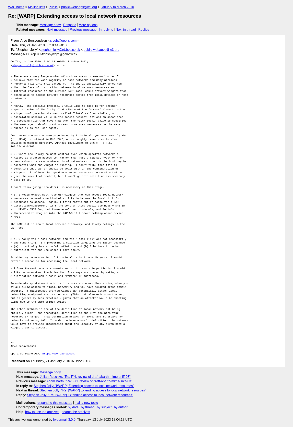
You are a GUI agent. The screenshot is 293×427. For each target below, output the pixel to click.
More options (88, 25)
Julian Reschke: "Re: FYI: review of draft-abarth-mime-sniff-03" (85, 376)
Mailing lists (36, 7)
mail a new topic (86, 402)
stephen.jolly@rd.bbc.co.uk (60, 49)
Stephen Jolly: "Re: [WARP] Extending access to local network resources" (93, 390)
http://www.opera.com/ (59, 354)
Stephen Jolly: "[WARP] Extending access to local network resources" (84, 386)
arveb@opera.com (63, 40)
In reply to (106, 29)
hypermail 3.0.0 (64, 419)
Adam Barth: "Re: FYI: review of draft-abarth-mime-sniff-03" (89, 381)
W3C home (16, 7)
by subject (104, 407)
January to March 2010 (117, 7)
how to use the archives (42, 412)
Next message (57, 29)
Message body (50, 25)
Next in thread (126, 29)
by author (121, 407)
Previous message (83, 29)
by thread (88, 407)
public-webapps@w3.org (79, 7)
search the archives (76, 412)
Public (53, 7)
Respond (69, 25)
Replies (143, 29)
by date (73, 407)
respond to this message (54, 402)
